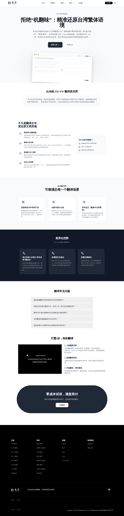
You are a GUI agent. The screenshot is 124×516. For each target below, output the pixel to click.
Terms (18, 500)
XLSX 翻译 (14, 456)
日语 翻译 (40, 452)
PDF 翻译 (14, 443)
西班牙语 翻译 (41, 460)
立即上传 (55, 45)
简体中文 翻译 (41, 448)
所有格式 (14, 473)
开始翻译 (108, 3)
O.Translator (65, 460)
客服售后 (90, 443)
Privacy (13, 500)
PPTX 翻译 (14, 460)
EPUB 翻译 (14, 448)
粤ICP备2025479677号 (107, 510)
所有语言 (39, 473)
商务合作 (90, 448)
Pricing (64, 443)
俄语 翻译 (40, 465)
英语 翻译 (40, 443)
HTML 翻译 (14, 465)
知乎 (63, 448)
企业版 (80, 3)
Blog (63, 456)
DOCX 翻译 (14, 452)
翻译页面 (71, 348)
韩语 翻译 (40, 456)
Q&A (63, 452)
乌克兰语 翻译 (41, 469)
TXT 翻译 (14, 469)
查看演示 (70, 45)
